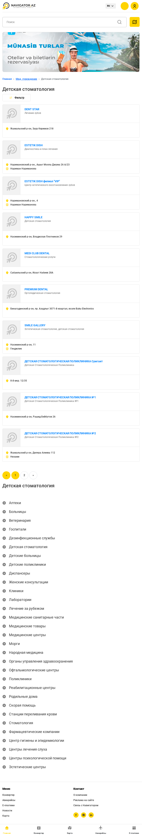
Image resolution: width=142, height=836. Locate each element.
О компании (80, 795)
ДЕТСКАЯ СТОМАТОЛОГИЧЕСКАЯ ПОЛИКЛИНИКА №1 (60, 397)
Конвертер (8, 795)
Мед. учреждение (26, 78)
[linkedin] (91, 815)
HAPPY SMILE (33, 217)
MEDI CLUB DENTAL (37, 253)
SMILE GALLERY (35, 325)
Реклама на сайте (83, 800)
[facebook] (76, 815)
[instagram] (83, 815)
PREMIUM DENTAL (36, 289)
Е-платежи (8, 805)
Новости (7, 810)
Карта (5, 815)
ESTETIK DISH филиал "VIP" (42, 181)
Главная (7, 78)
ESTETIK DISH (34, 145)
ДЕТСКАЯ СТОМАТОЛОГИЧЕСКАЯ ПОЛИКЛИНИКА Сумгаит (64, 361)
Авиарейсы (8, 800)
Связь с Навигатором (85, 805)
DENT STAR (32, 109)
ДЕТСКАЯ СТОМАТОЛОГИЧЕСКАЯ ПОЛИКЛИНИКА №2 (60, 433)
